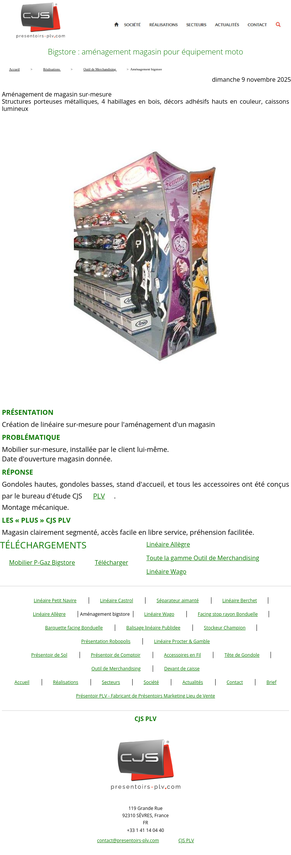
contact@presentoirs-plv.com (128, 840)
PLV (99, 495)
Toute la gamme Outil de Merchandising (202, 558)
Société (151, 682)
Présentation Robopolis (105, 641)
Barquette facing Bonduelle (74, 628)
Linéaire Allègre (168, 544)
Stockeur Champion (225, 628)
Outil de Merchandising (116, 668)
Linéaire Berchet (239, 600)
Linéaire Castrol (116, 600)
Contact (235, 682)
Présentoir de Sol (49, 655)
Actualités (192, 682)
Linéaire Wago (166, 571)
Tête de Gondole (241, 655)
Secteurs (111, 682)
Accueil (21, 682)
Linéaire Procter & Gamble (182, 641)
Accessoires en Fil (182, 655)
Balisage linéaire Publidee (153, 628)
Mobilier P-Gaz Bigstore (42, 562)
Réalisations (65, 682)
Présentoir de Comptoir (116, 655)
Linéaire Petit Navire (55, 600)
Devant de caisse (182, 668)
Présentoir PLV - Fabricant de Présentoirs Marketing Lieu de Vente (145, 696)
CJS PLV (186, 840)
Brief (271, 682)
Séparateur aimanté (177, 600)
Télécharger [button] (111, 562)
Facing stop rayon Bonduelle (228, 614)
